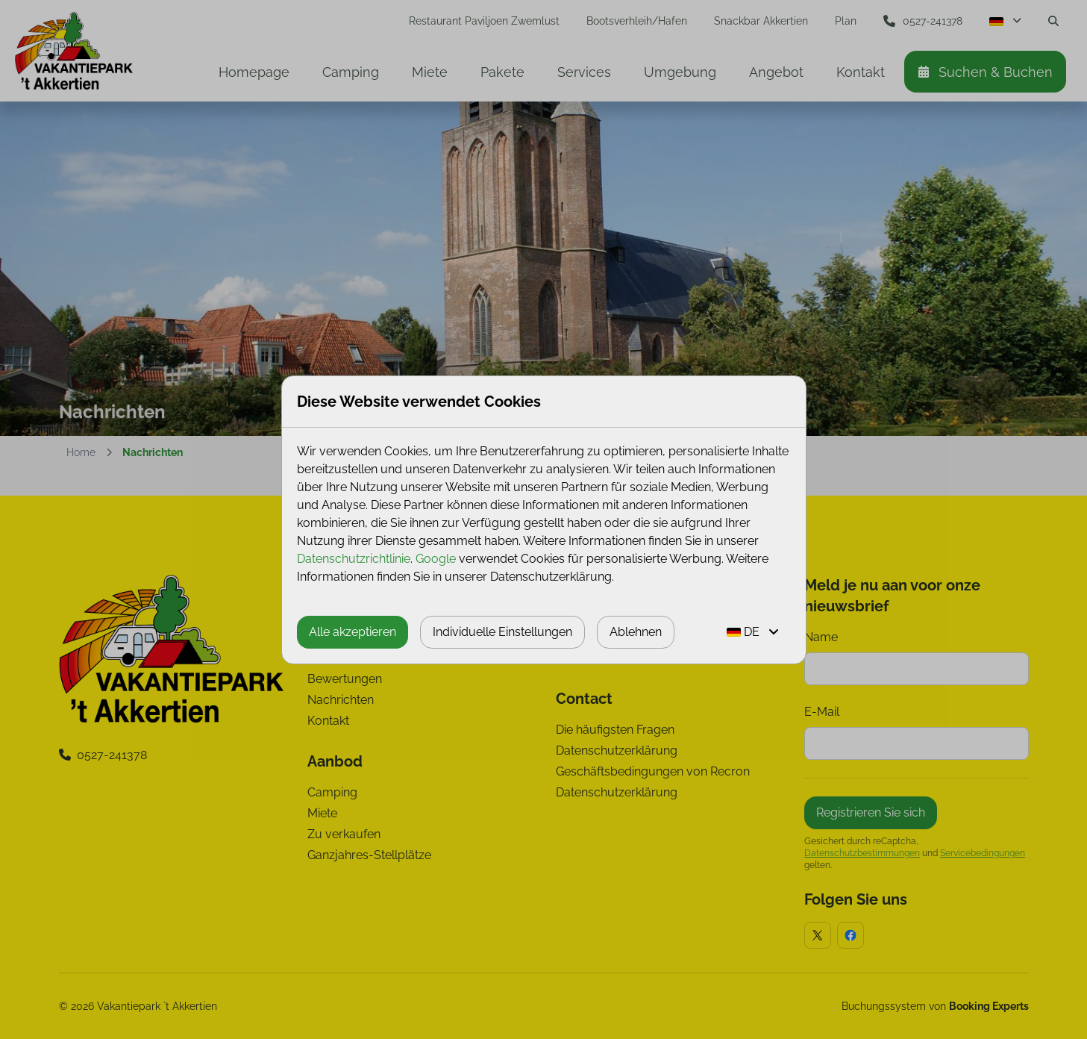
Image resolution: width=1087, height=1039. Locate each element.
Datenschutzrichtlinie (353, 559)
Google (436, 559)
